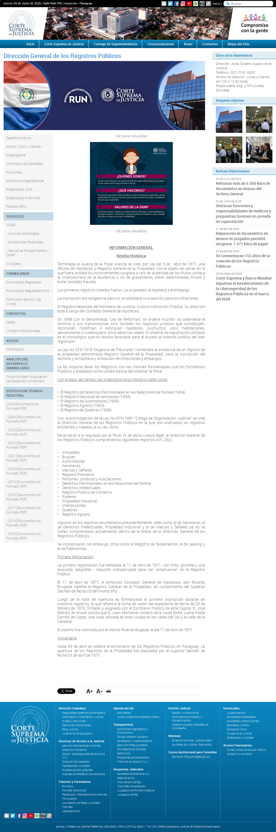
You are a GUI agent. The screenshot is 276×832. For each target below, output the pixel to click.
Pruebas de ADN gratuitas (77, 770)
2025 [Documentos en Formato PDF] (22, 406)
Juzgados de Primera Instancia (135, 790)
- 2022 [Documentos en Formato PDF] (23, 445)
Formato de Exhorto (74, 790)
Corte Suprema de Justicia (64, 44)
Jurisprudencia (236, 713)
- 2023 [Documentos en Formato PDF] (23, 432)
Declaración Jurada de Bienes (134, 741)
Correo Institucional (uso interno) (246, 750)
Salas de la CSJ (126, 778)
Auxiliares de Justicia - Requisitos (192, 744)
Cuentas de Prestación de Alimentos (83, 774)
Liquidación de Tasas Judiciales (81, 803)
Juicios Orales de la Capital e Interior (138, 717)
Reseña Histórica (18, 138)
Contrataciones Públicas (131, 749)
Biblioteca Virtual (236, 729)
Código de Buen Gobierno (132, 737)
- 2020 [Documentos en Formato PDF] (23, 471)
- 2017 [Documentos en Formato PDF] (23, 509)
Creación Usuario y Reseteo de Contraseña (190, 726)
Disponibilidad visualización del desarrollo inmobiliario (26, 378)
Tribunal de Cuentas (129, 782)
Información (15, 349)
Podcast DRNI (16, 206)
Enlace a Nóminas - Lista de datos (192, 740)
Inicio (217, 3)
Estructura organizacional (25, 180)
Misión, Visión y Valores (23, 146)
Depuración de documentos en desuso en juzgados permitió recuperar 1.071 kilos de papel (242, 238)
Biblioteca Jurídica (238, 725)
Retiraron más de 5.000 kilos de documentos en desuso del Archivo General (243, 188)
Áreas (188, 44)
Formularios (69, 799)
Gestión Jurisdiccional (185, 713)
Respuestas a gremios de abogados (83, 713)
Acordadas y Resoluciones (243, 721)
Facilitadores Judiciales (76, 766)
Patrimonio (123, 753)
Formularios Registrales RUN (27, 290)
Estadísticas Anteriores (23, 198)
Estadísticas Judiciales (240, 737)
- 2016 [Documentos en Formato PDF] (23, 522)
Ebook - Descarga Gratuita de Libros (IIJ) (83, 755)
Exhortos (67, 786)
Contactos (210, 44)
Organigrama (15, 155)
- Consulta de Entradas (22, 233)
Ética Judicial (70, 729)
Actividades (124, 713)
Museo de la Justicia (239, 733)
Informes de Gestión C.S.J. (133, 761)
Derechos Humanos (74, 750)
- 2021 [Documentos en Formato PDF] (23, 458)
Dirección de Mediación (76, 761)
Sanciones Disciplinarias (76, 725)
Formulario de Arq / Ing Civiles (23, 301)
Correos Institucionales (23, 330)
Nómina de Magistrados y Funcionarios (132, 730)
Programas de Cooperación (133, 757)
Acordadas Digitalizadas (241, 717)
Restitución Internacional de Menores (84, 794)
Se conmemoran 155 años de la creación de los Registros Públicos (243, 261)
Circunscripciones (160, 44)
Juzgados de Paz (127, 794)
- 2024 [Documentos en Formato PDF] (23, 419)
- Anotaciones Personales (24, 242)
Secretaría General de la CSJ (133, 774)
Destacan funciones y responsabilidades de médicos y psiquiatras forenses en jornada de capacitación (243, 213)
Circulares (13, 263)
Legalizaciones (71, 811)
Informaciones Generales (24, 163)
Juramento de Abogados (77, 733)
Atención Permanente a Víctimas (81, 745)
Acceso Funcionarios (239, 754)
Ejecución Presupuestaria (132, 745)
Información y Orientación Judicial (82, 717)
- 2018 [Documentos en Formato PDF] (23, 497)
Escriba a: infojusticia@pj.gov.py (191, 757)
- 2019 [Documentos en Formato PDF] (23, 484)
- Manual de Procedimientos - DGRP (27, 252)
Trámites (67, 807)
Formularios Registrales (23, 282)
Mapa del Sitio (239, 44)
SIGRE (10, 225)
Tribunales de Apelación (131, 786)
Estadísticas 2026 (19, 189)
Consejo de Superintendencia (115, 44)
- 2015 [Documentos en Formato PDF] (23, 535)
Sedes (10, 322)
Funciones (14, 172)
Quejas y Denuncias (74, 721)
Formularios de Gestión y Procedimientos (187, 718)
